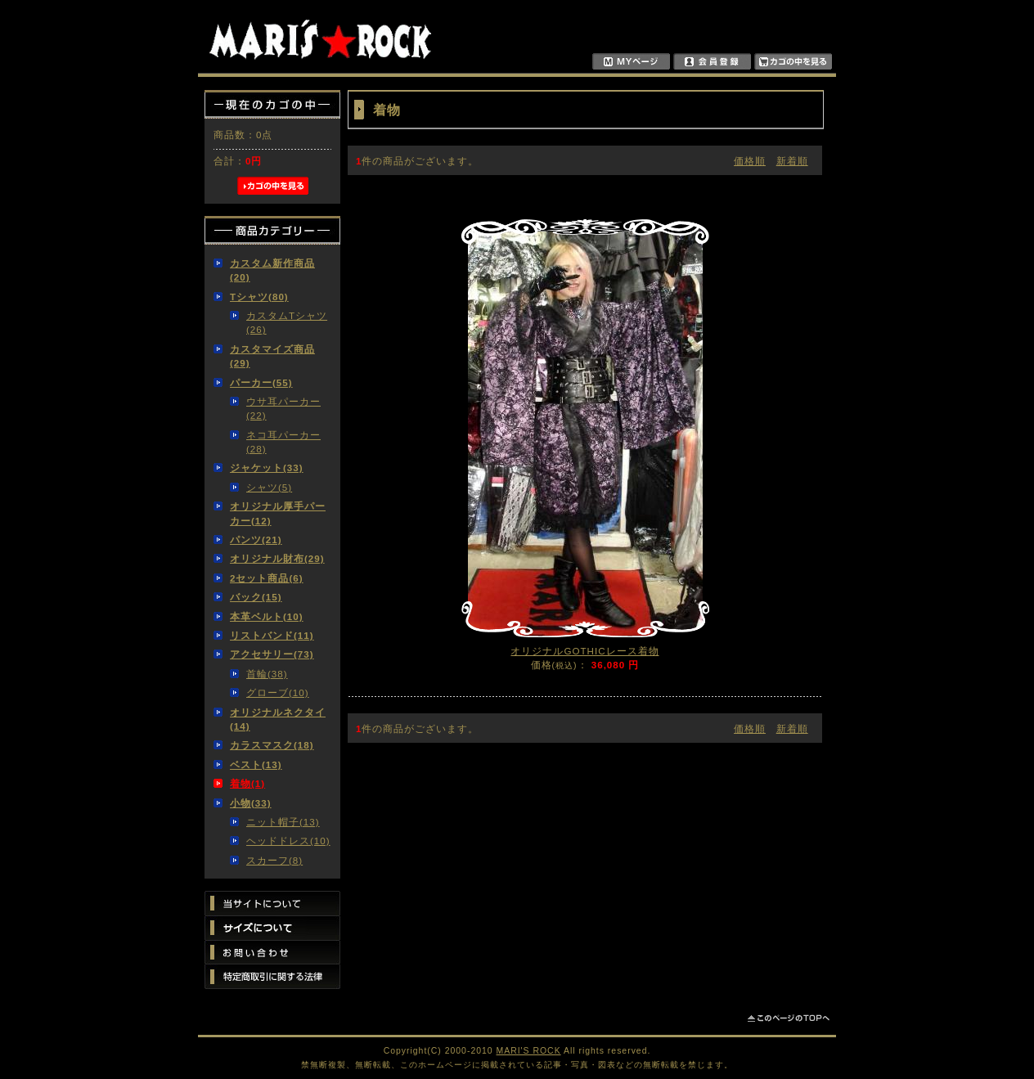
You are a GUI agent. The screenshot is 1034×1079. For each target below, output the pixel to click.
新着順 (792, 160)
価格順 (750, 160)
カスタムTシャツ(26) (286, 322)
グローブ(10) (277, 692)
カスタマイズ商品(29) (272, 356)
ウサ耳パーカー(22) (283, 408)
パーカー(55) (261, 382)
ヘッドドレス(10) (288, 840)
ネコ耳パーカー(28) (283, 441)
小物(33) (251, 803)
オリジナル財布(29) (277, 558)
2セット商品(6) (266, 578)
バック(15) (256, 596)
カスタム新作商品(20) (272, 270)
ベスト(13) (256, 764)
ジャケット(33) (266, 467)
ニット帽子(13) (283, 821)
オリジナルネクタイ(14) (278, 719)
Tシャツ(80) (259, 296)
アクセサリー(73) (272, 654)
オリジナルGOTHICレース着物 (584, 650)
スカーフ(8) (274, 860)
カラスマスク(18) (272, 745)
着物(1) (247, 783)
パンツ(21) (256, 539)
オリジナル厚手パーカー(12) (278, 513)
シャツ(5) (269, 487)
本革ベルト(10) (266, 616)
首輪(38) (267, 673)
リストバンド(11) (272, 635)
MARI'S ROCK (529, 1050)
